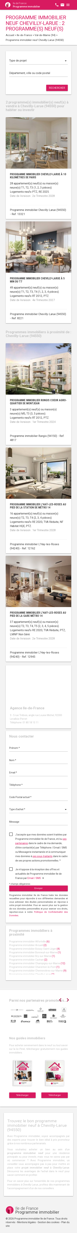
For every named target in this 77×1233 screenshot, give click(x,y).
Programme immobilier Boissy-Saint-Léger (34, 948)
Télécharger (22, 1095)
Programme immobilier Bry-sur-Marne (32, 956)
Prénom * (14, 748)
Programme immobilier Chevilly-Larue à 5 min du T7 (37, 280)
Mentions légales (26, 1222)
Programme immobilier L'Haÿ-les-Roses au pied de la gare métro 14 (38, 614)
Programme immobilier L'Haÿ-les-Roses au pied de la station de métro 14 (38, 506)
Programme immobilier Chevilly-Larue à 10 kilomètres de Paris (38, 176)
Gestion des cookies (48, 1222)
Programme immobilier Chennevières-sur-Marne (37, 970)
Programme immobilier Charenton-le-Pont (34, 967)
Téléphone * (16, 784)
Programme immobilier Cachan (28, 959)
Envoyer (38, 888)
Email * (13, 772)
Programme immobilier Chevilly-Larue (31, 974)
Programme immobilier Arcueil (28, 945)
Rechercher (57, 87)
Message (14, 821)
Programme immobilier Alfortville (29, 941)
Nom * (12, 760)
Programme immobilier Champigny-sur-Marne (37, 963)
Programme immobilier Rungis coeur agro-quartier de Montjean (38, 402)
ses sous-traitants (42, 856)
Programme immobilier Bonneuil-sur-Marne (35, 952)
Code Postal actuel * (20, 797)
